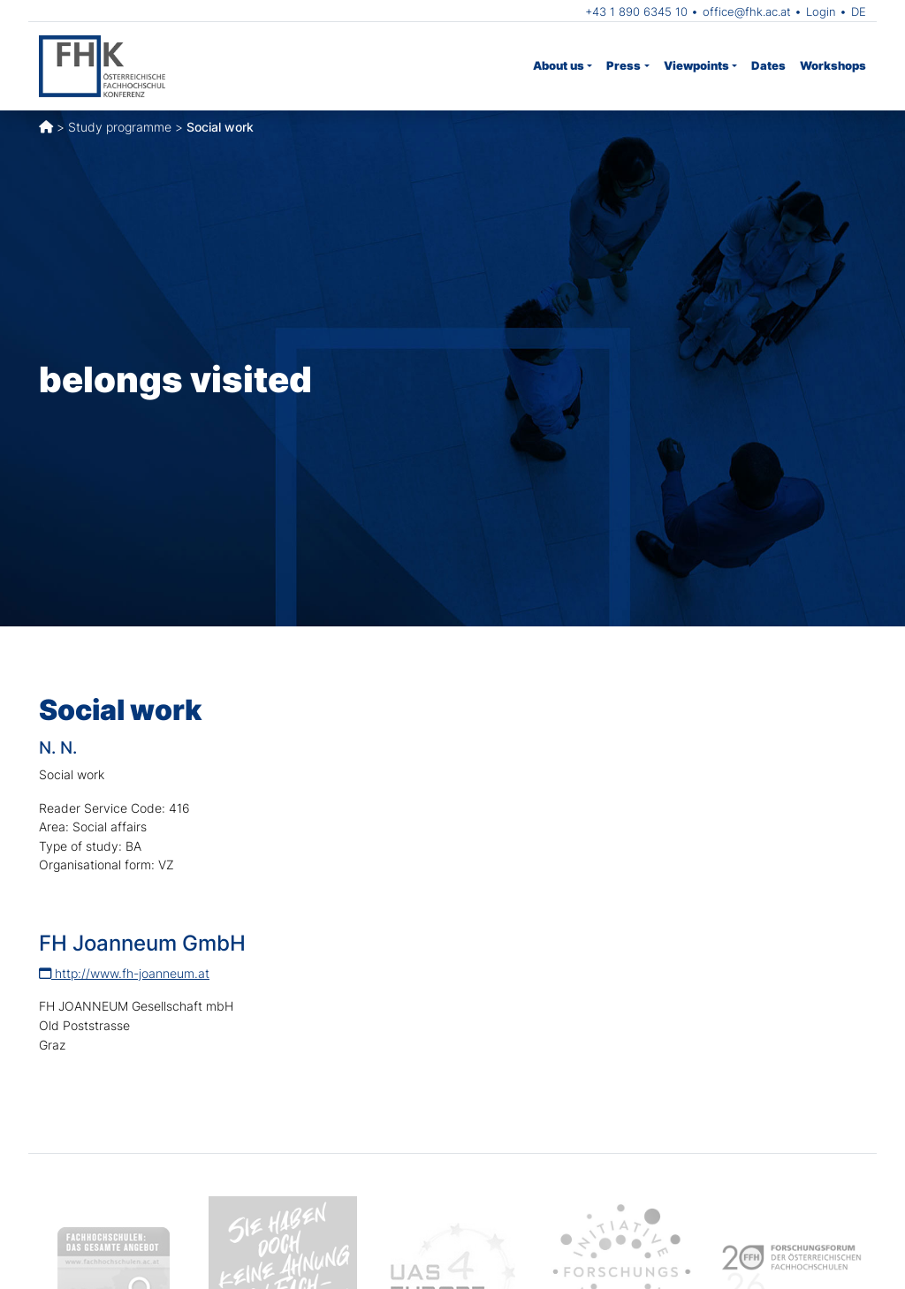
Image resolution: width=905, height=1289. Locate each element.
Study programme (119, 126)
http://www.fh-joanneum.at (124, 973)
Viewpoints (696, 65)
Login (821, 11)
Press (623, 65)
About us (558, 65)
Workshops (833, 65)
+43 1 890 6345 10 (636, 11)
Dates (768, 65)
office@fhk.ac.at (747, 11)
